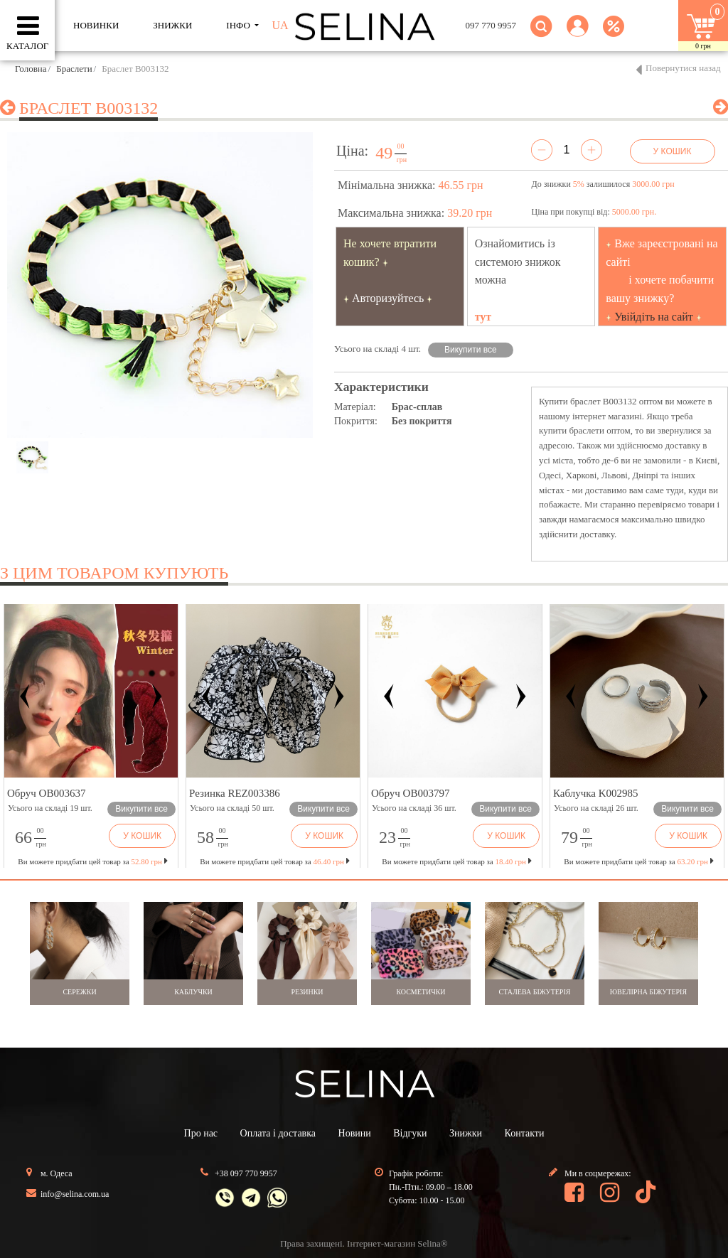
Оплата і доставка (278, 1133)
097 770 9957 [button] (491, 25)
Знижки (465, 1133)
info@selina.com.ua (75, 1194)
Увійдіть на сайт (653, 317)
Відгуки (410, 1133)
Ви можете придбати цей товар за (274, 861)
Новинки (96, 25)
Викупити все (470, 350)
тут (483, 317)
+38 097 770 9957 (246, 1173)
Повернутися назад (683, 68)
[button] (578, 34)
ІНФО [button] (239, 25)
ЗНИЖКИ (172, 25)
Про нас (201, 1133)
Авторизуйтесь (388, 298)
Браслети (74, 68)
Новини (354, 1133)
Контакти (525, 1133)
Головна (31, 68)
